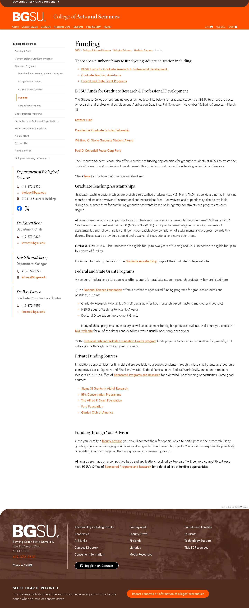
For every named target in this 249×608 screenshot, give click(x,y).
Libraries (135, 547)
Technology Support (198, 540)
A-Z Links (81, 540)
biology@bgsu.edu (34, 192)
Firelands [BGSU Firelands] (135, 540)
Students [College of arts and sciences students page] (78, 26)
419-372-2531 (24, 556)
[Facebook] (19, 208)
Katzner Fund (83, 120)
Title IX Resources (196, 547)
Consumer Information (89, 554)
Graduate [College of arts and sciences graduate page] (46, 26)
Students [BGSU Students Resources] (190, 534)
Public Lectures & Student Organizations (37, 121)
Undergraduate (30, 26)
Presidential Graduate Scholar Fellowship (102, 130)
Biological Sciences (122, 50)
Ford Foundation (92, 406)
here (87, 176)
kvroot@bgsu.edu (33, 243)
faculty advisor (112, 441)
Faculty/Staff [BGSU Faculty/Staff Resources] (138, 534)
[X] (27, 208)
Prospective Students (29, 81)
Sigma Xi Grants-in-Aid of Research (104, 388)
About (15, 26)
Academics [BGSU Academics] (82, 534)
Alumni (107, 26)
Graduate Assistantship (141, 261)
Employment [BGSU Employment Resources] (138, 527)
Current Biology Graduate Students (34, 58)
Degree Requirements (29, 105)
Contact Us (21, 143)
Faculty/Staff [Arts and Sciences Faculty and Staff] (93, 26)
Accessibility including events (94, 527)
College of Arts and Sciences (97, 50)
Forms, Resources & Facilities (30, 128)
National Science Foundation (103, 290)
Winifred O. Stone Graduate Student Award (104, 140)
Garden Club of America (97, 412)
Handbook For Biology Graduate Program (40, 73)
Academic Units (62, 26)
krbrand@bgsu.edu (34, 277)
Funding (22, 97)
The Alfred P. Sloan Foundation (101, 400)
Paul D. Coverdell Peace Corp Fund (98, 150)
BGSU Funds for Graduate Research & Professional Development (125, 69)
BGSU (77, 50)
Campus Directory (87, 547)
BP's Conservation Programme (101, 394)
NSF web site (84, 331)
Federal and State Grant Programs (104, 81)
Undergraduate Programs (28, 113)
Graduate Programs (143, 50)
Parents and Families (198, 527)
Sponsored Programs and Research (137, 375)
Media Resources (141, 554)
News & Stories (23, 150)
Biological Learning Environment (32, 158)
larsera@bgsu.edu (33, 312)
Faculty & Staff (23, 51)
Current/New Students (30, 89)
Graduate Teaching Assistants (101, 75)
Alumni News (22, 135)
